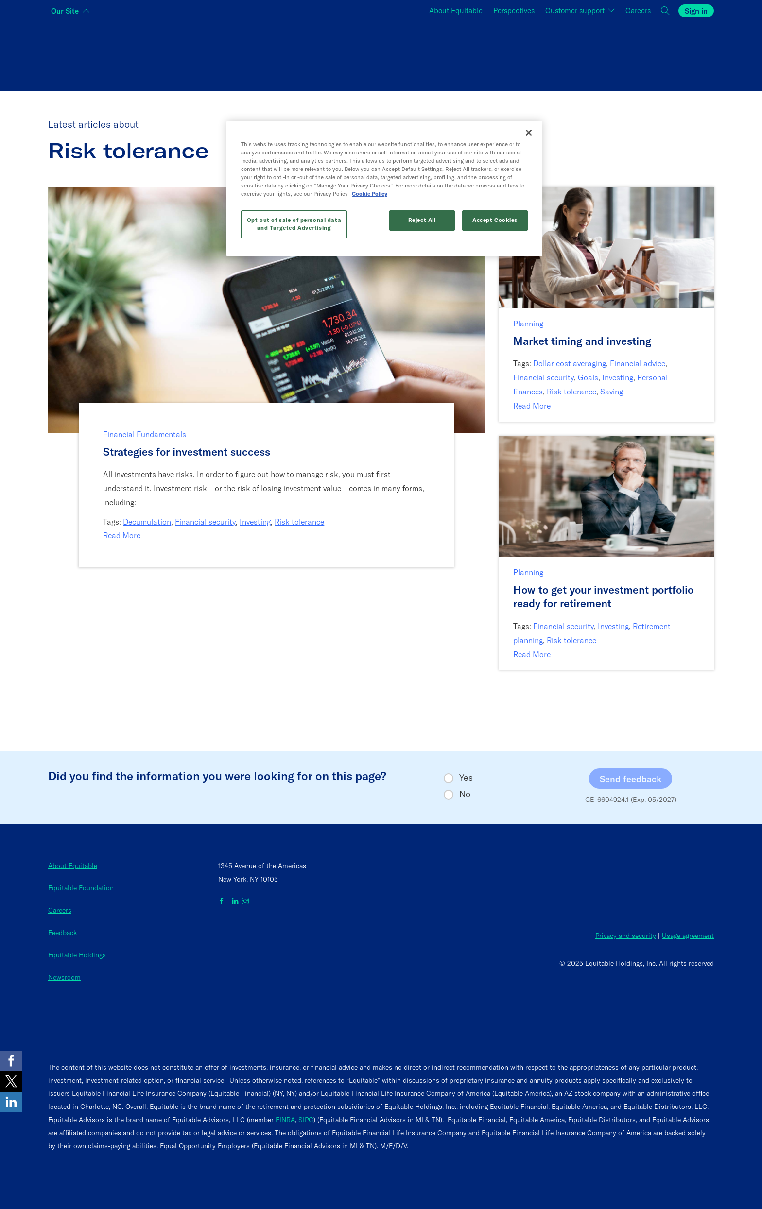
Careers (59, 910)
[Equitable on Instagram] (245, 901)
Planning (528, 323)
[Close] (528, 132)
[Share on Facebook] (11, 1061)
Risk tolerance (299, 522)
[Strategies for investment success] (266, 452)
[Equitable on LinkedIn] (235, 901)
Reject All (422, 220)
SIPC (305, 1119)
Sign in (696, 11)
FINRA (285, 1119)
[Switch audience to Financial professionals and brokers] (381, 54)
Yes (466, 777)
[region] (384, 188)
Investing (255, 522)
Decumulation (147, 522)
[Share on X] (11, 1081)
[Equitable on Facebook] (223, 901)
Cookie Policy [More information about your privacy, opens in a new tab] (369, 193)
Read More (121, 535)
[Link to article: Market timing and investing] (606, 246)
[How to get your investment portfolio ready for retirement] (606, 597)
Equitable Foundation (81, 888)
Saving (611, 391)
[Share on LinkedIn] (11, 1102)
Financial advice (637, 363)
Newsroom (64, 977)
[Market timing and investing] (606, 341)
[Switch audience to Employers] (603, 54)
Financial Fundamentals (144, 434)
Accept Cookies (495, 220)
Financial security (205, 522)
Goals (588, 377)
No (464, 794)
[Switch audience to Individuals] (159, 54)
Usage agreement (688, 935)
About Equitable (72, 865)
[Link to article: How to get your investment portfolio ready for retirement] (606, 495)
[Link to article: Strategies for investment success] (266, 309)
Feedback (62, 932)
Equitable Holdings (77, 955)
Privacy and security (625, 935)
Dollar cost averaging (569, 363)
